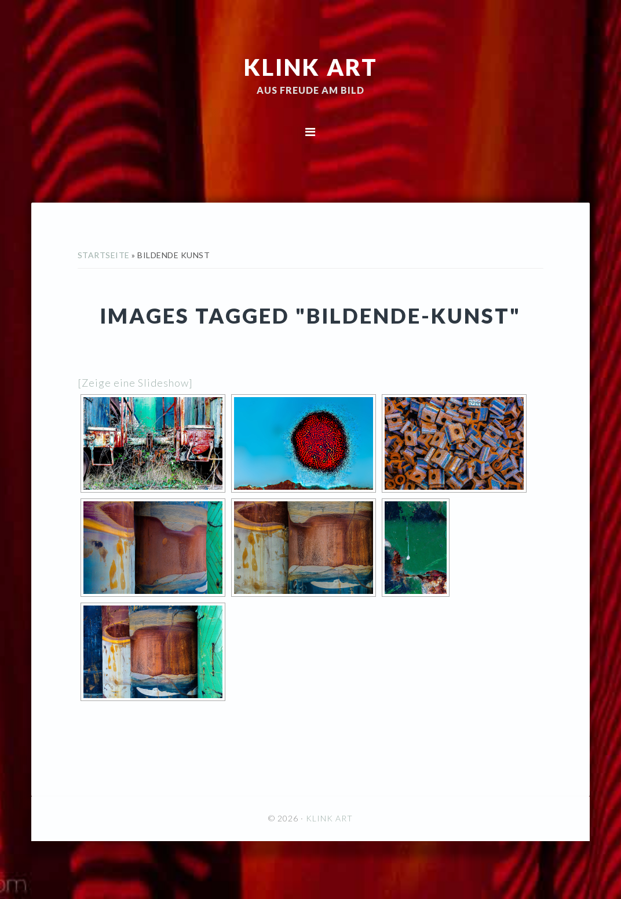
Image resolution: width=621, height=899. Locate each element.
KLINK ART (311, 66)
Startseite (104, 255)
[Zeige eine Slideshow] (135, 382)
